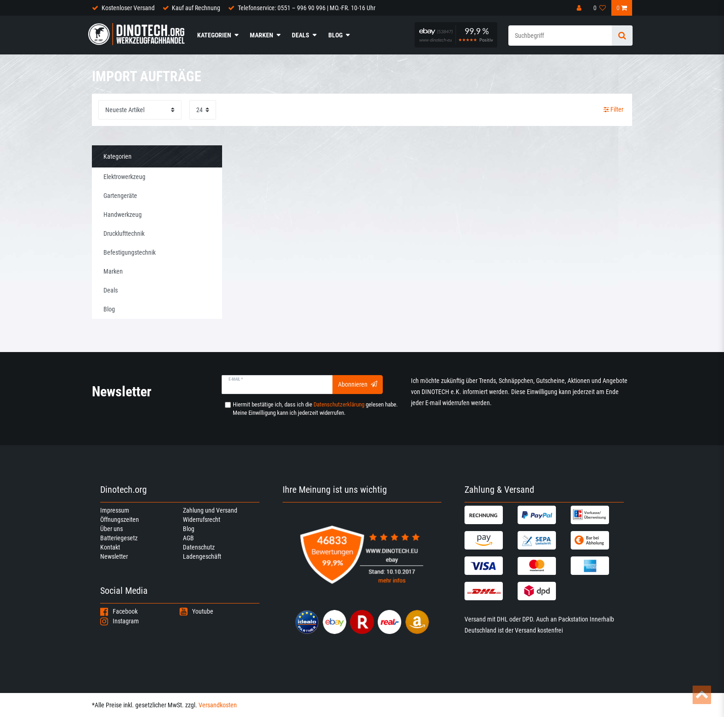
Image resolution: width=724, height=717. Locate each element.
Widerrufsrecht (201, 519)
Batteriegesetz (119, 538)
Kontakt (110, 547)
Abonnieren (357, 384)
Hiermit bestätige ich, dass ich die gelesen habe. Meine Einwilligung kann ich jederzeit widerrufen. (315, 408)
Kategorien (214, 35)
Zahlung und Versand (210, 510)
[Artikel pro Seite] (202, 109)
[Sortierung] (139, 109)
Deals (300, 35)
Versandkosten (218, 705)
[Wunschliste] (599, 8)
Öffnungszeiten (119, 519)
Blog (335, 35)
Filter (613, 109)
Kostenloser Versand (128, 8)
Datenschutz (199, 547)
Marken (261, 35)
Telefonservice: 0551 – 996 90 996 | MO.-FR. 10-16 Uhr (306, 8)
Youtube (196, 611)
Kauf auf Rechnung (196, 8)
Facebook (119, 611)
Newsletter (114, 556)
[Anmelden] (580, 8)
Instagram (119, 621)
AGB (188, 538)
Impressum (114, 510)
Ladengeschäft (202, 556)
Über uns (111, 528)
